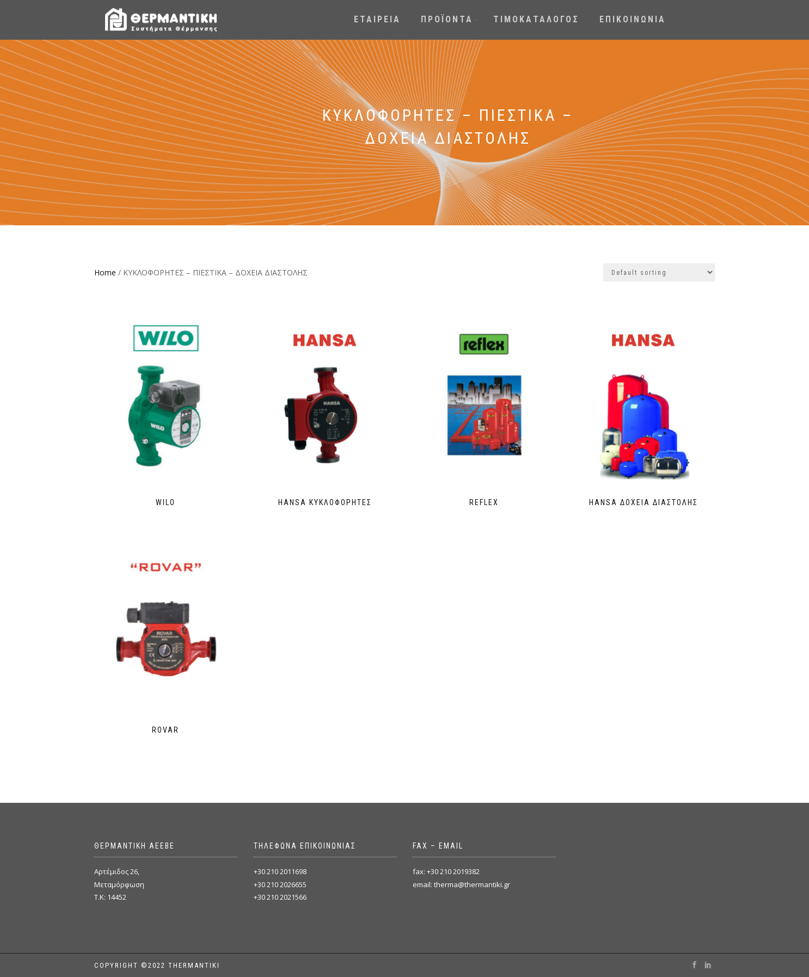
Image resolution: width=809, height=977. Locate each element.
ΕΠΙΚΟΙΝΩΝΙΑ (632, 19)
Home (105, 272)
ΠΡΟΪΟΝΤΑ (447, 19)
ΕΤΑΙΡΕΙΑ (377, 19)
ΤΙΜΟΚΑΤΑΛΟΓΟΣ (536, 19)
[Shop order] (659, 272)
